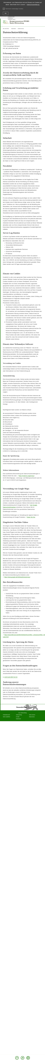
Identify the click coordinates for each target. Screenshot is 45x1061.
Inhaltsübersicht (6, 714)
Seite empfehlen (6, 716)
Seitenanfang (19, 714)
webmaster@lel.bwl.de (10, 677)
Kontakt (17, 716)
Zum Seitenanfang (22, 712)
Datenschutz (32, 716)
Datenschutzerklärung (33, 4)
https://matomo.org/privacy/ (26, 476)
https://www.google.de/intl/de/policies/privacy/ (17, 577)
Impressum (18, 718)
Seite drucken (32, 714)
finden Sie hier (31, 517)
